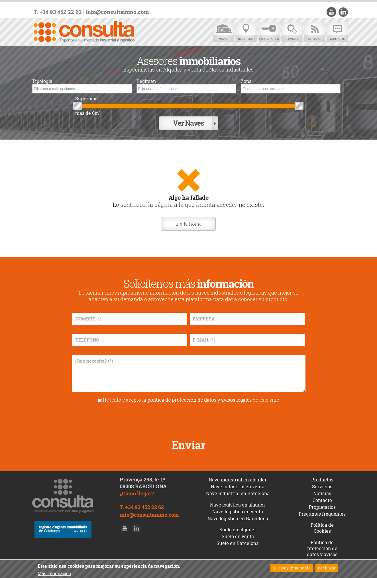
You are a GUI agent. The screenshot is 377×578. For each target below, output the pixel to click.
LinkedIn (343, 12)
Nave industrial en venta (237, 486)
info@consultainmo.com (117, 12)
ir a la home (189, 224)
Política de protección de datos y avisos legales (322, 551)
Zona (246, 81)
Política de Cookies (322, 528)
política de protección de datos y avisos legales (199, 400)
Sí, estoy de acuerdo (292, 568)
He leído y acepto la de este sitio (191, 400)
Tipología (42, 81)
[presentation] (188, 419)
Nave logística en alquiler (237, 505)
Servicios (292, 32)
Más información (54, 573)
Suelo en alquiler (237, 529)
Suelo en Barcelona (238, 543)
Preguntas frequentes (322, 514)
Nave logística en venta (237, 511)
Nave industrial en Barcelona (238, 493)
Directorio (246, 32)
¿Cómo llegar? (137, 493)
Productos (322, 480)
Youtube (331, 12)
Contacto (337, 32)
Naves (223, 32)
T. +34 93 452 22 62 (58, 12)
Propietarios (269, 32)
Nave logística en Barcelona (237, 518)
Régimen (146, 81)
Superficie (86, 99)
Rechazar (327, 568)
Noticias (314, 32)
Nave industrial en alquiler (238, 480)
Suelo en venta (238, 536)
